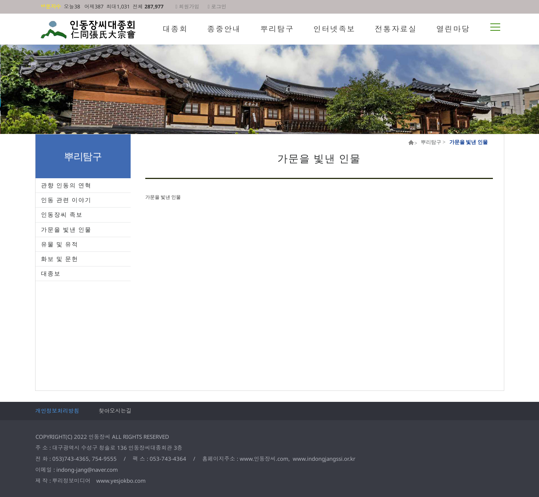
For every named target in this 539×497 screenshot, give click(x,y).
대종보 (51, 273)
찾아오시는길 (115, 410)
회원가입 (187, 6)
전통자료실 (396, 29)
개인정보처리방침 (57, 410)
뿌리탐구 (277, 29)
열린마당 (453, 29)
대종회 (175, 29)
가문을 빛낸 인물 (66, 229)
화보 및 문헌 (59, 259)
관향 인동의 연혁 (66, 185)
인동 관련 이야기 (66, 200)
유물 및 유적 (59, 244)
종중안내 (224, 29)
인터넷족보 (334, 29)
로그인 (217, 6)
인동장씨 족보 (62, 214)
